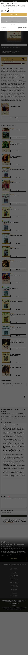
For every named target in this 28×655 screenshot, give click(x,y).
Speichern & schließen (14, 18)
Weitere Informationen (14, 24)
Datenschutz (24, 27)
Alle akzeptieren (14, 14)
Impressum (19, 27)
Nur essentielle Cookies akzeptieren (14, 21)
